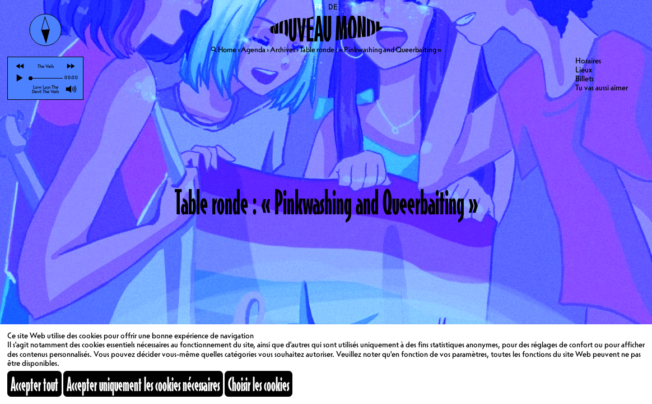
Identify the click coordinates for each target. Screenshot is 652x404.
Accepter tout (34, 383)
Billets (584, 78)
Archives (282, 49)
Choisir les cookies (258, 383)
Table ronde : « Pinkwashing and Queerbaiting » (370, 49)
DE (333, 7)
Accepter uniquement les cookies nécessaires (143, 383)
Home (227, 49)
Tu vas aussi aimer (601, 87)
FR (318, 7)
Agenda (253, 49)
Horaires (588, 60)
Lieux (583, 69)
